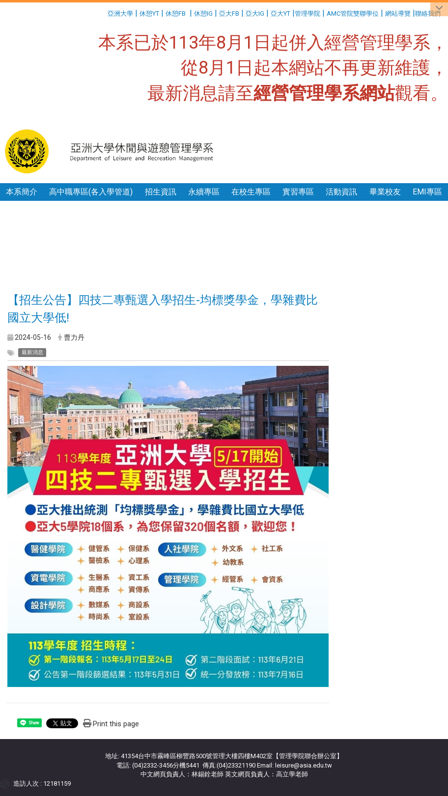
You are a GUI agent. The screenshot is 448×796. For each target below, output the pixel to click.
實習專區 (298, 191)
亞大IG (255, 13)
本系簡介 (21, 191)
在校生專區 (251, 191)
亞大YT (280, 13)
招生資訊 (160, 191)
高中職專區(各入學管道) (91, 191)
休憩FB (176, 13)
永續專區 (204, 191)
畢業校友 (385, 191)
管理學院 (307, 13)
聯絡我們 (428, 13)
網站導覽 (398, 13)
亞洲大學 (120, 13)
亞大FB (229, 13)
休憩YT (149, 13)
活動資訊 (341, 191)
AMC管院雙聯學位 (353, 13)
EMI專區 (427, 191)
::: (104, 12)
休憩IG (203, 13)
